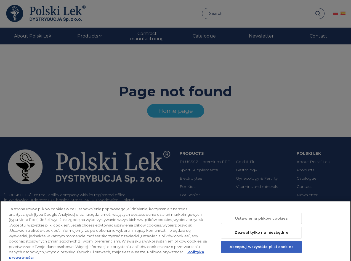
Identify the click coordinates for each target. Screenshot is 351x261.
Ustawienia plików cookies (261, 221)
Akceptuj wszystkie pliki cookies (262, 249)
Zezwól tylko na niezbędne (261, 235)
